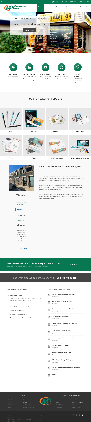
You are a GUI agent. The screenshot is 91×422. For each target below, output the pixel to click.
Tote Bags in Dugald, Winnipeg (60, 345)
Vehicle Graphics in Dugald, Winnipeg (62, 360)
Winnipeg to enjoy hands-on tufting (61, 352)
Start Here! (29, 30)
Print (9, 398)
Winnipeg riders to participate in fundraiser (64, 294)
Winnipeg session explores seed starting (63, 308)
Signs (9, 403)
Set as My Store (46, 1)
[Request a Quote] (29, 67)
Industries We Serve (28, 403)
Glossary (29, 401)
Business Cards (57, 158)
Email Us (21, 209)
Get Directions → (21, 204)
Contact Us (59, 403)
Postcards (80, 131)
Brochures (57, 131)
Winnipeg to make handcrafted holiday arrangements (66, 367)
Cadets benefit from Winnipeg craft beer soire (64, 323)
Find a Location (12, 396)
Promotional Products (29, 396)
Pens (11, 131)
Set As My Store (21, 248)
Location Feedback (76, 403)
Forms (11, 158)
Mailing (10, 401)
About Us (58, 396)
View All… (54, 374)
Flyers (34, 158)
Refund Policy (37, 415)
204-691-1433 (84, 2)
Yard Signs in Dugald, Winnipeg (60, 316)
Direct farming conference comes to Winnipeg (64, 338)
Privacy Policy (10, 415)
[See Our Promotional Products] (78, 67)
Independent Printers (77, 398)
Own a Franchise (76, 396)
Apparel (25, 398)
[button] (2, 32)
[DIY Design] (13, 67)
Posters (34, 131)
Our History (59, 401)
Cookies (17, 415)
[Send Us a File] (45, 67)
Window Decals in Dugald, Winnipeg (62, 301)
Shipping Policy (11, 417)
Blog (57, 398)
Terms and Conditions (26, 415)
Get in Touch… (74, 265)
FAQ (24, 401)
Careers (74, 401)
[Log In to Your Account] (61, 67)
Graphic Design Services (80, 158)
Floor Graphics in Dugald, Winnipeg (61, 330)
